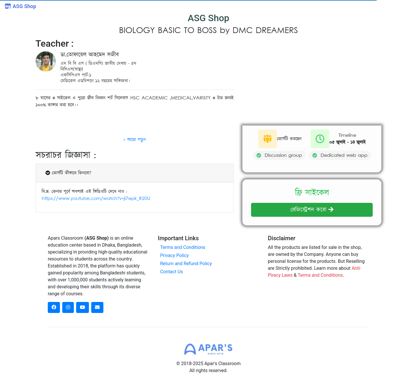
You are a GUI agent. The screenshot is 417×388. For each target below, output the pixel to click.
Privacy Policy (174, 255)
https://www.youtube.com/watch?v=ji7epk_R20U (96, 198)
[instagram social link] (68, 307)
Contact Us (171, 271)
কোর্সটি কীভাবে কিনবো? (68, 173)
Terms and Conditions (182, 247)
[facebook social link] (54, 307)
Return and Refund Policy (186, 263)
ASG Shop (20, 6)
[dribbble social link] (82, 307)
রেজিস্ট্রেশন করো (312, 210)
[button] (134, 139)
